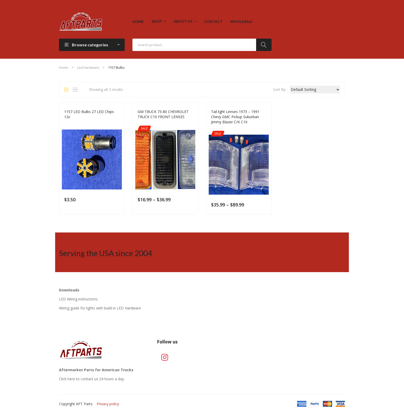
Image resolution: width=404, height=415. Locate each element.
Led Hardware (88, 67)
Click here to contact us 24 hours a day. (92, 378)
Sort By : (280, 89)
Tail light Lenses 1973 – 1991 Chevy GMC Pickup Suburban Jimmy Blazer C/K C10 (235, 116)
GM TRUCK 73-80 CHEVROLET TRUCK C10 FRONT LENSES (163, 114)
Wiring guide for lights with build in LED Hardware (100, 308)
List (76, 89)
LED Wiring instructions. (78, 299)
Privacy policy (108, 403)
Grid (68, 89)
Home (63, 67)
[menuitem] (138, 22)
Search (264, 45)
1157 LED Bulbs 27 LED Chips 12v (89, 114)
